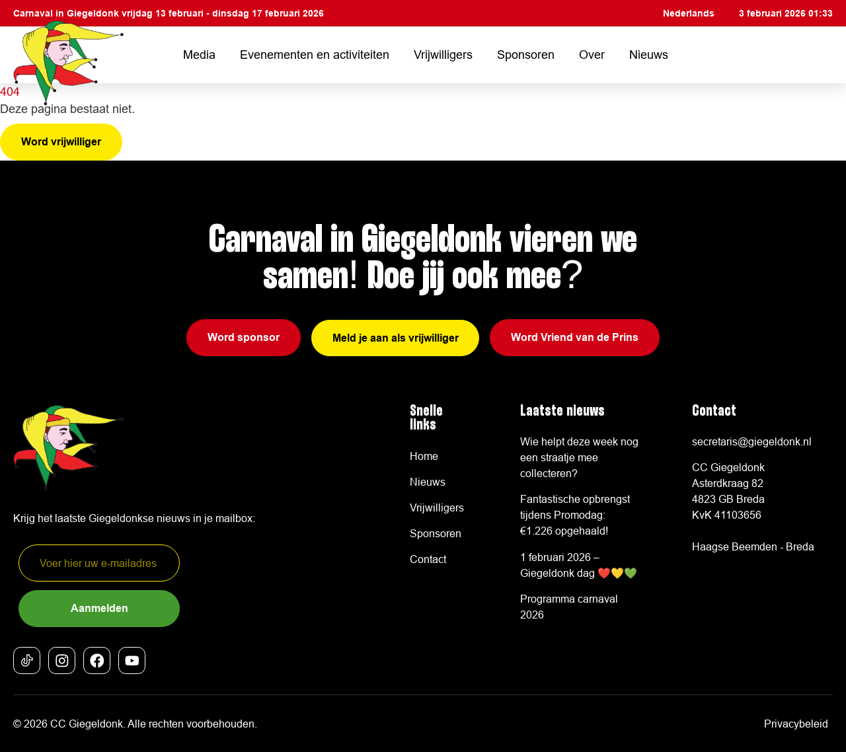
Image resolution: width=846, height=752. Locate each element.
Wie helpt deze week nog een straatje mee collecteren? (579, 457)
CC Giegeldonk (86, 724)
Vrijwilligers (443, 54)
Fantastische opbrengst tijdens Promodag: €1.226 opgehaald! (575, 515)
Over (592, 54)
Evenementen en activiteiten (314, 54)
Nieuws (648, 54)
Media (199, 54)
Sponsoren (526, 54)
